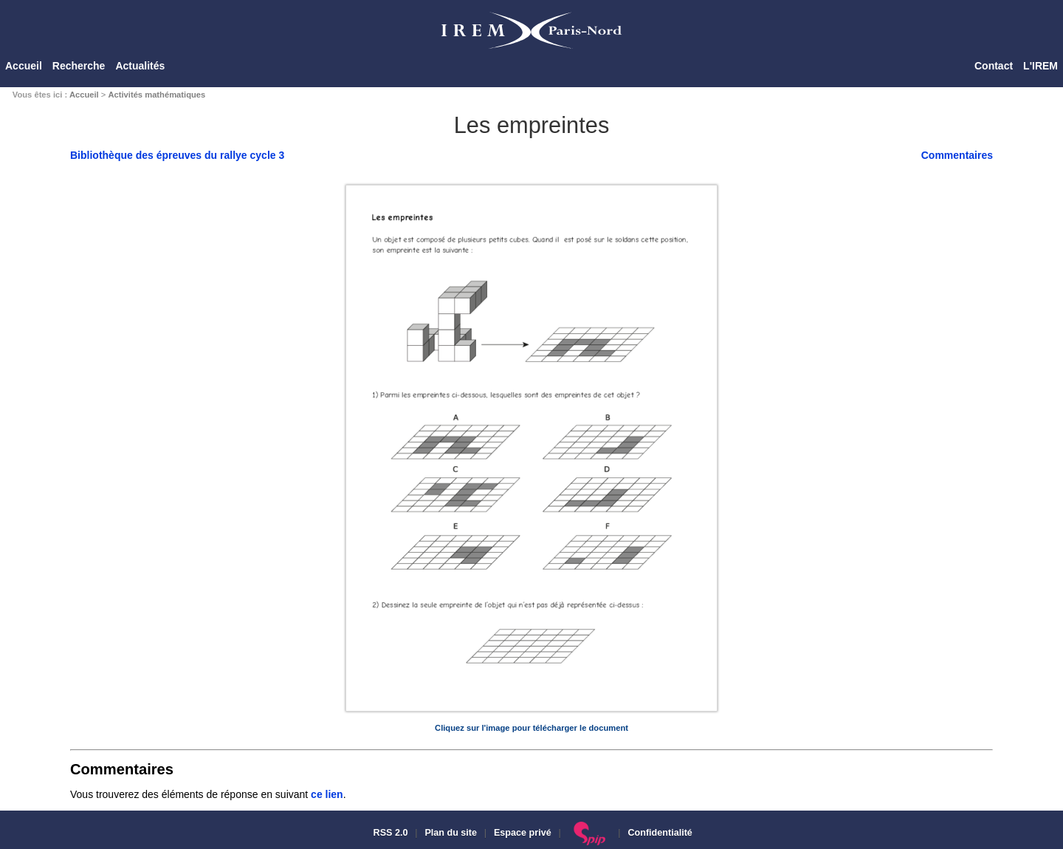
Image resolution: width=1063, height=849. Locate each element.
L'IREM (1040, 66)
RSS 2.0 (389, 833)
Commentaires (957, 155)
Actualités (140, 66)
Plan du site (450, 833)
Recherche (79, 66)
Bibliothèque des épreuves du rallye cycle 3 (177, 155)
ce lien (327, 794)
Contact (993, 66)
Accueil (23, 66)
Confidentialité (659, 833)
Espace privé (522, 833)
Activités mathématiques (156, 94)
